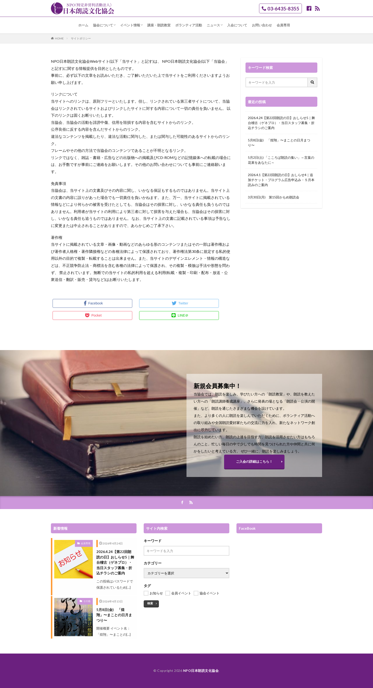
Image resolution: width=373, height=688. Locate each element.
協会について (103, 25)
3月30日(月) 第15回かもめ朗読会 (273, 197)
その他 (86, 601)
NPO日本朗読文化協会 (201, 671)
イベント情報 (130, 25)
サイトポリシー (81, 38)
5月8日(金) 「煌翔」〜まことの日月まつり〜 (279, 142)
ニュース (213, 25)
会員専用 (283, 25)
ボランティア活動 (188, 25)
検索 (150, 603)
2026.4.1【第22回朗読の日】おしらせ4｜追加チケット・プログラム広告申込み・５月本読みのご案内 (281, 180)
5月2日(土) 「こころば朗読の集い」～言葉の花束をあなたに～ (281, 159)
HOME (59, 38)
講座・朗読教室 (159, 25)
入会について (237, 25)
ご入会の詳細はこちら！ (254, 461)
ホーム (83, 25)
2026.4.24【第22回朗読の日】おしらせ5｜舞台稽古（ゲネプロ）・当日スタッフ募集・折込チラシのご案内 (281, 123)
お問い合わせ (262, 25)
